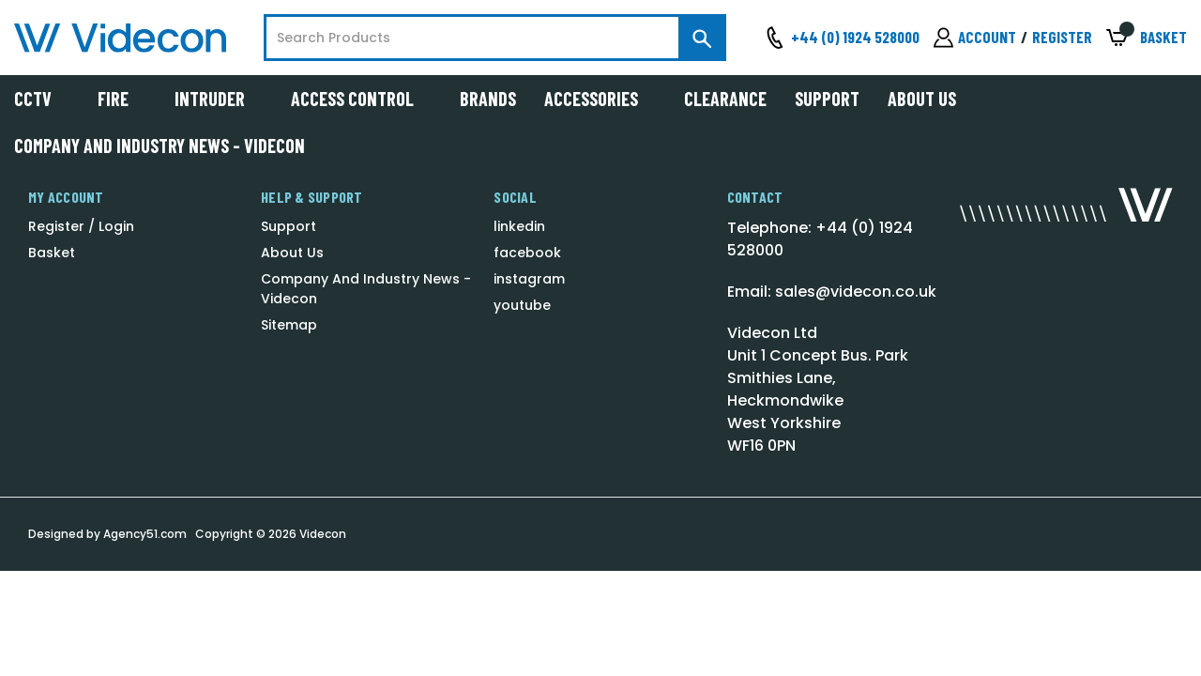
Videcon (322, 534)
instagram (529, 278)
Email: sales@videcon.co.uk (831, 291)
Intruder (219, 98)
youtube (522, 305)
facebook (527, 252)
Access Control (361, 98)
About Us (922, 98)
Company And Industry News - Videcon (159, 145)
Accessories (600, 98)
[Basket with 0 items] (1146, 38)
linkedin (519, 226)
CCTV (41, 98)
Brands (488, 98)
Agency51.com (145, 534)
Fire (122, 98)
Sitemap (289, 324)
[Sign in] (975, 37)
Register (1062, 36)
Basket (51, 252)
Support (827, 98)
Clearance (725, 98)
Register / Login (81, 226)
